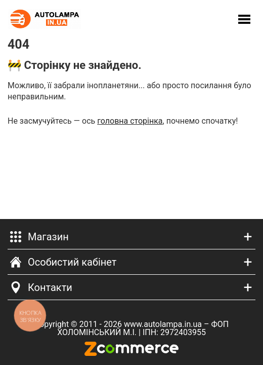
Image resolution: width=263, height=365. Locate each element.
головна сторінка (129, 121)
